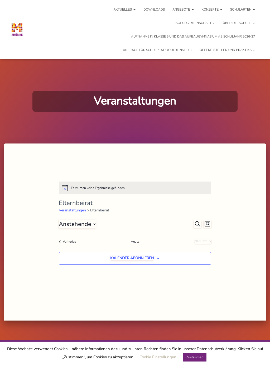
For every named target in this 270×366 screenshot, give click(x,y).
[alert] (135, 188)
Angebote (183, 9)
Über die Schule (239, 23)
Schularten (242, 9)
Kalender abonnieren (132, 258)
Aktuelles (125, 9)
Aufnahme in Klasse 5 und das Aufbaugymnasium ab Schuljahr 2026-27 (193, 36)
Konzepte (212, 9)
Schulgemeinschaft (195, 23)
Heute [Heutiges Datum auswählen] (135, 241)
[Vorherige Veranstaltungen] (67, 241)
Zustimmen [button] (194, 357)
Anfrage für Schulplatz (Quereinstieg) (157, 50)
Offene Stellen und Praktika (227, 50)
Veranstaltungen (72, 210)
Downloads (154, 9)
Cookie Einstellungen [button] (157, 357)
